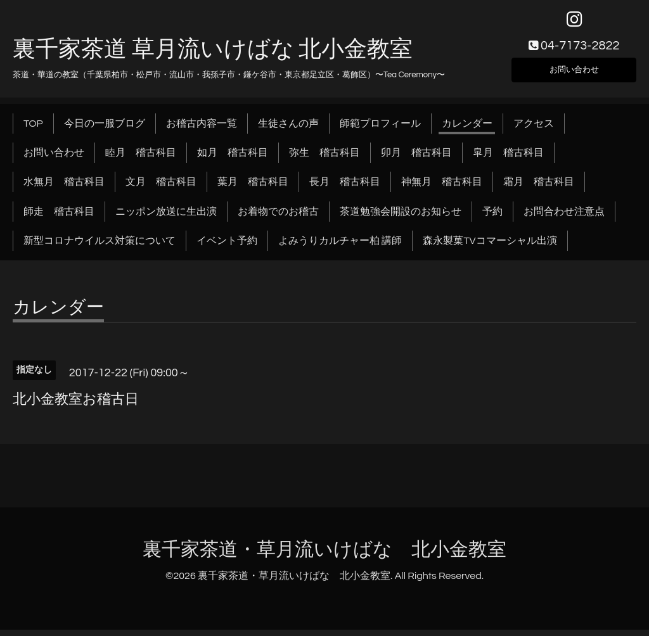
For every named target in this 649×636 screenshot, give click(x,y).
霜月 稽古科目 (538, 188)
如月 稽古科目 (232, 158)
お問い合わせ (574, 73)
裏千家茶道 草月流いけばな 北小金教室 (213, 55)
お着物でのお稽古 (278, 217)
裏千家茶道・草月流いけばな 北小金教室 (324, 556)
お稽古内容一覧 (201, 129)
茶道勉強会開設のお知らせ (400, 217)
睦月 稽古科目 (140, 158)
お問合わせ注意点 (564, 217)
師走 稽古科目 (58, 217)
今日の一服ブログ (104, 129)
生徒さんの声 (288, 129)
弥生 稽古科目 (324, 158)
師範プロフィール (380, 129)
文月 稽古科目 (160, 188)
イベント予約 (226, 247)
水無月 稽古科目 (64, 188)
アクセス (533, 129)
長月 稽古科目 (344, 188)
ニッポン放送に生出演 (166, 217)
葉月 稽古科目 (252, 188)
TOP (33, 129)
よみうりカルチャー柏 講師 (340, 247)
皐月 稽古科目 (508, 158)
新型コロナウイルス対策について (99, 247)
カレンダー (467, 129)
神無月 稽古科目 (441, 188)
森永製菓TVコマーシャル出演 (489, 247)
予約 (492, 217)
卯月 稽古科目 (416, 158)
